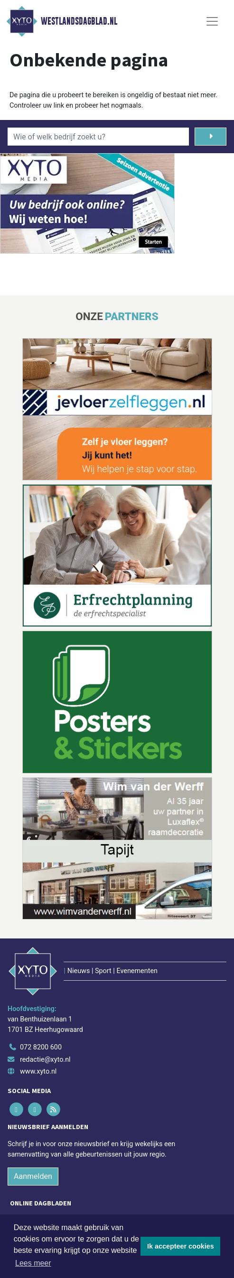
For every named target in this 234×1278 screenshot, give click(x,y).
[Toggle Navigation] (212, 21)
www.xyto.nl (38, 1071)
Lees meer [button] (33, 1263)
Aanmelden (33, 1176)
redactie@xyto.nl (45, 1060)
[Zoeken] (210, 137)
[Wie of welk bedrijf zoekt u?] (98, 137)
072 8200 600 (41, 1047)
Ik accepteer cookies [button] (180, 1246)
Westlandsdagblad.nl (79, 21)
